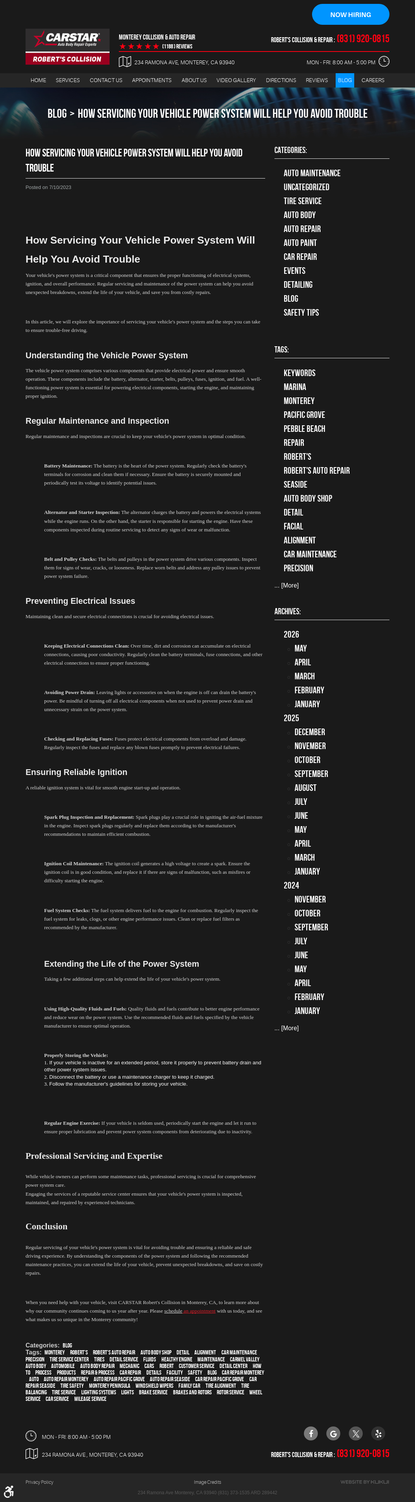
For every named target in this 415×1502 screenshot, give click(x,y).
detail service (124, 1359)
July (301, 802)
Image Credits (207, 1482)
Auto (34, 1379)
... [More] (286, 586)
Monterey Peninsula (109, 1386)
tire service (303, 201)
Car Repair (300, 257)
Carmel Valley (244, 1359)
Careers (373, 80)
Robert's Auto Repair (114, 1352)
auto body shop (156, 1352)
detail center (233, 1366)
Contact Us (106, 80)
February (309, 691)
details (153, 1373)
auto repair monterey (66, 1379)
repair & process (98, 1373)
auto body (36, 1366)
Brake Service (153, 1392)
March (305, 677)
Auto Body (300, 215)
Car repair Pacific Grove (219, 1379)
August (306, 788)
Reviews (317, 80)
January (307, 704)
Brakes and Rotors (192, 1392)
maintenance (211, 1359)
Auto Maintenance (312, 173)
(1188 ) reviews (177, 47)
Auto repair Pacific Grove (119, 1379)
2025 (291, 718)
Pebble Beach (304, 429)
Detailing (298, 285)
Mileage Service (90, 1399)
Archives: (287, 611)
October (308, 760)
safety (195, 1373)
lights (127, 1392)
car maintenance (239, 1352)
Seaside (295, 484)
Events (294, 271)
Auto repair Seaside (170, 1379)
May (301, 649)
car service (57, 1399)
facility (174, 1373)
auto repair (302, 229)
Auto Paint (300, 243)
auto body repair (97, 1366)
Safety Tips (301, 313)
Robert (166, 1366)
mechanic (129, 1366)
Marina (295, 387)
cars (149, 1366)
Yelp (378, 1433)
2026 (291, 635)
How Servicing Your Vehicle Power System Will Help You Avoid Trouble (223, 113)
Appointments (151, 80)
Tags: (281, 349)
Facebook (311, 1433)
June (301, 816)
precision (35, 1359)
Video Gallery (236, 80)
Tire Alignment (221, 1386)
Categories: (290, 150)
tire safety (72, 1386)
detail (183, 1352)
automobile (63, 1366)
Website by (364, 1482)
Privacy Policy (39, 1482)
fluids (149, 1359)
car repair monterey (243, 1373)
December (310, 732)
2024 (291, 886)
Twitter (356, 1433)
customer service (196, 1366)
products (66, 1373)
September (311, 774)
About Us (194, 80)
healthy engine (176, 1359)
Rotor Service (230, 1392)
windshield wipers (154, 1386)
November (310, 746)
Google (333, 1433)
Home (38, 80)
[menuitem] (38, 81)
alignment (205, 1352)
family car (189, 1386)
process (43, 1373)
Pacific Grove (304, 415)
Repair (294, 443)
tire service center (69, 1359)
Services (68, 80)
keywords (300, 373)
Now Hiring (350, 15)
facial (293, 526)
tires (99, 1359)
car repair (130, 1373)
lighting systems (98, 1392)
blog (212, 1373)
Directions (281, 80)
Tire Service (64, 1392)
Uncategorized (306, 187)
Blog (345, 80)
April (303, 663)
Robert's (79, 1352)
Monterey (55, 1352)
